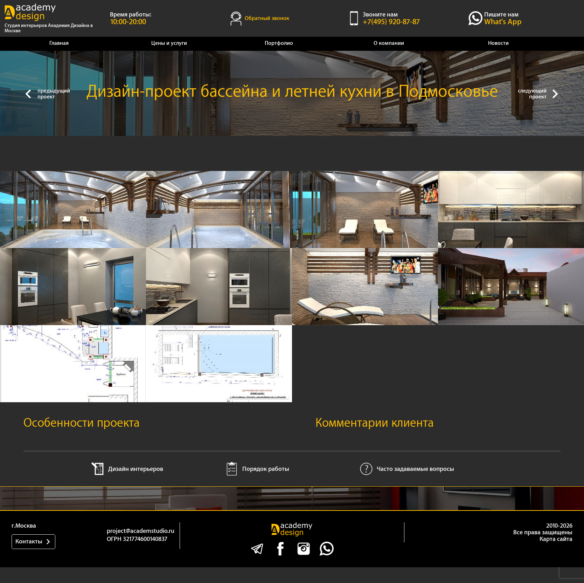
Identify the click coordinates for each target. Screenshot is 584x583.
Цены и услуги (169, 43)
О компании (389, 43)
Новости (498, 43)
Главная (59, 43)
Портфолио (279, 43)
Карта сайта (556, 539)
